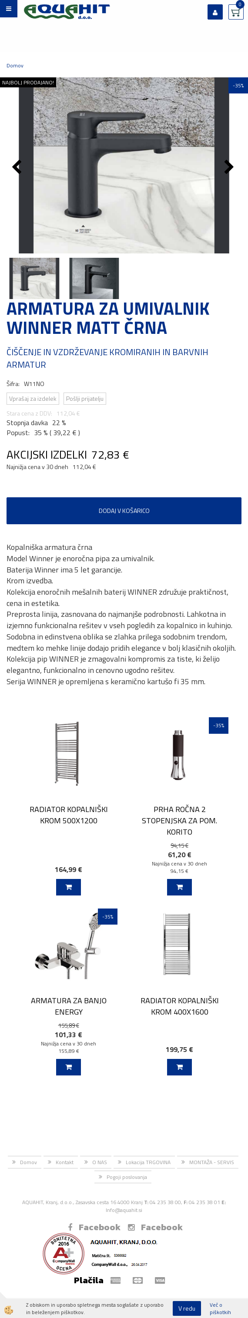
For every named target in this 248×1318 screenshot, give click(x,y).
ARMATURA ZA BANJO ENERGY (69, 1006)
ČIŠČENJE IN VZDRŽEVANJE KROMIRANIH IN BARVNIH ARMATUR (107, 358)
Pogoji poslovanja (127, 1177)
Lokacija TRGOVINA (148, 1162)
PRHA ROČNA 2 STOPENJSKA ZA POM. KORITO (179, 820)
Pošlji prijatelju (85, 398)
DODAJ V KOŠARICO (124, 510)
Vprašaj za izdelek (33, 398)
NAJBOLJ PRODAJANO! (28, 82)
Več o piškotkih (220, 1308)
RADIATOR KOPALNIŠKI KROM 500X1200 (69, 814)
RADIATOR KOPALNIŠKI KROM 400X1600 (180, 1006)
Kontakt (65, 1162)
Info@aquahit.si (124, 1210)
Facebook (94, 1227)
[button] (230, 168)
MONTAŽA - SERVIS (211, 1162)
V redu (186, 1308)
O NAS (99, 1162)
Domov (15, 65)
